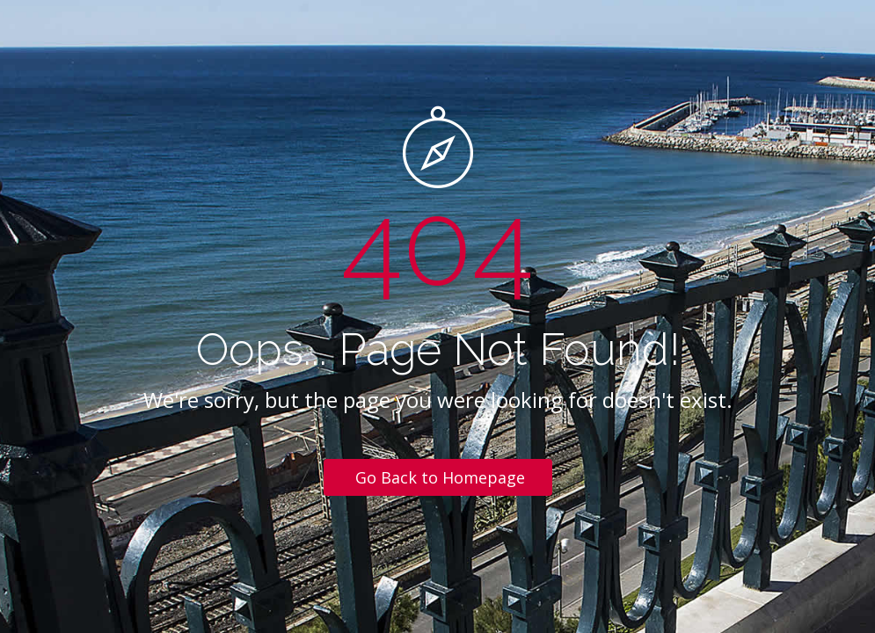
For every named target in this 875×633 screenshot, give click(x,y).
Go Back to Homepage (440, 477)
